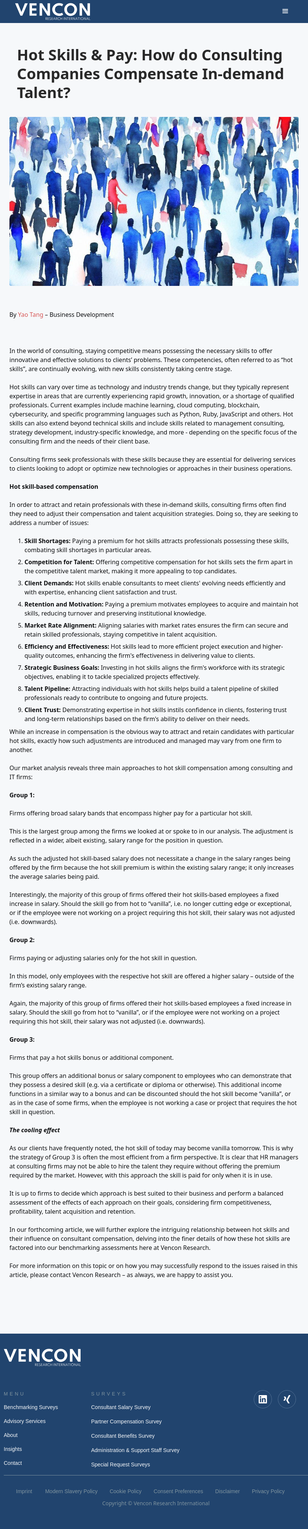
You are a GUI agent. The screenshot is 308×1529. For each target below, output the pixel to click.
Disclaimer (227, 1491)
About (11, 1435)
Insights (13, 1449)
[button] (285, 11)
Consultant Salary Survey (121, 1407)
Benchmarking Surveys (31, 1407)
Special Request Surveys (120, 1464)
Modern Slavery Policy (71, 1491)
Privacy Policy (268, 1491)
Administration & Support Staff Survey (135, 1450)
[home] (52, 11)
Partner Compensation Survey (126, 1421)
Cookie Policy (126, 1491)
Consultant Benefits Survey (123, 1436)
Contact (13, 1463)
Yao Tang (30, 314)
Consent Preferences (178, 1491)
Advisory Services (25, 1421)
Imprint (24, 1491)
